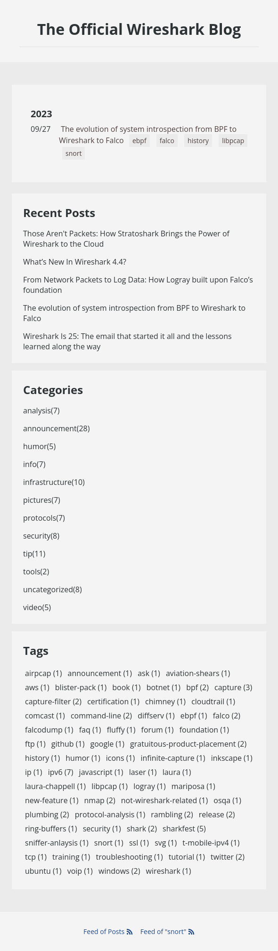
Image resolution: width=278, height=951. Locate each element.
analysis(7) (41, 410)
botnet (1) (163, 687)
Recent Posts (59, 212)
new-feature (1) (51, 800)
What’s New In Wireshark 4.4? (74, 262)
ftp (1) (35, 744)
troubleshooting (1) (129, 857)
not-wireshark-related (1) (164, 800)
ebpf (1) (193, 715)
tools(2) (36, 571)
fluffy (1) (121, 730)
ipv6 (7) (61, 772)
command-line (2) (101, 715)
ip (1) (33, 772)
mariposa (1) (193, 786)
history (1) (42, 758)
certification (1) (113, 701)
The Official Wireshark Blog (139, 29)
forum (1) (157, 730)
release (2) (217, 814)
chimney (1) (165, 701)
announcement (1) (100, 673)
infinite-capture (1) (172, 758)
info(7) (34, 464)
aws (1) (37, 687)
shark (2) (142, 828)
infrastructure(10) (54, 482)
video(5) (37, 607)
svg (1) (166, 843)
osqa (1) (227, 800)
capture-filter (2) (53, 701)
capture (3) (233, 687)
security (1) (102, 828)
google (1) (107, 744)
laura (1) (177, 772)
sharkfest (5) (184, 828)
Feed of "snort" (167, 931)
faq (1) (90, 730)
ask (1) (149, 673)
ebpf (139, 140)
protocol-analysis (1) (110, 814)
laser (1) (143, 772)
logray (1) (149, 786)
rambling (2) (172, 814)
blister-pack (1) (80, 687)
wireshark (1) (168, 871)
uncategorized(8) (52, 589)
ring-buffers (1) (51, 828)
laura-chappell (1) (55, 786)
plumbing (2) (47, 814)
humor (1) (82, 758)
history (198, 140)
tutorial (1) (187, 857)
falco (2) (226, 715)
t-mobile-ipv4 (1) (210, 843)
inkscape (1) (232, 758)
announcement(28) (56, 428)
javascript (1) (101, 772)
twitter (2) (228, 857)
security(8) (41, 536)
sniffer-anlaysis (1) (57, 843)
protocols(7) (44, 518)
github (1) (68, 744)
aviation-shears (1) (198, 673)
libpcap (233, 140)
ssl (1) (139, 843)
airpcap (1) (43, 673)
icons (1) (120, 758)
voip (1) (80, 871)
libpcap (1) (109, 786)
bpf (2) (197, 687)
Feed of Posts (108, 931)
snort (73, 153)
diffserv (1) (156, 715)
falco (167, 140)
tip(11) (34, 553)
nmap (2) (99, 800)
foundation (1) (204, 730)
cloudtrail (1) (213, 701)
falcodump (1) (49, 730)
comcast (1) (45, 715)
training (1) (71, 857)
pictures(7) (41, 500)
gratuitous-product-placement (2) (188, 744)
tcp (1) (36, 857)
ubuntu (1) (43, 871)
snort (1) (108, 843)
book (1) (126, 687)
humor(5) (39, 446)
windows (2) (119, 871)
